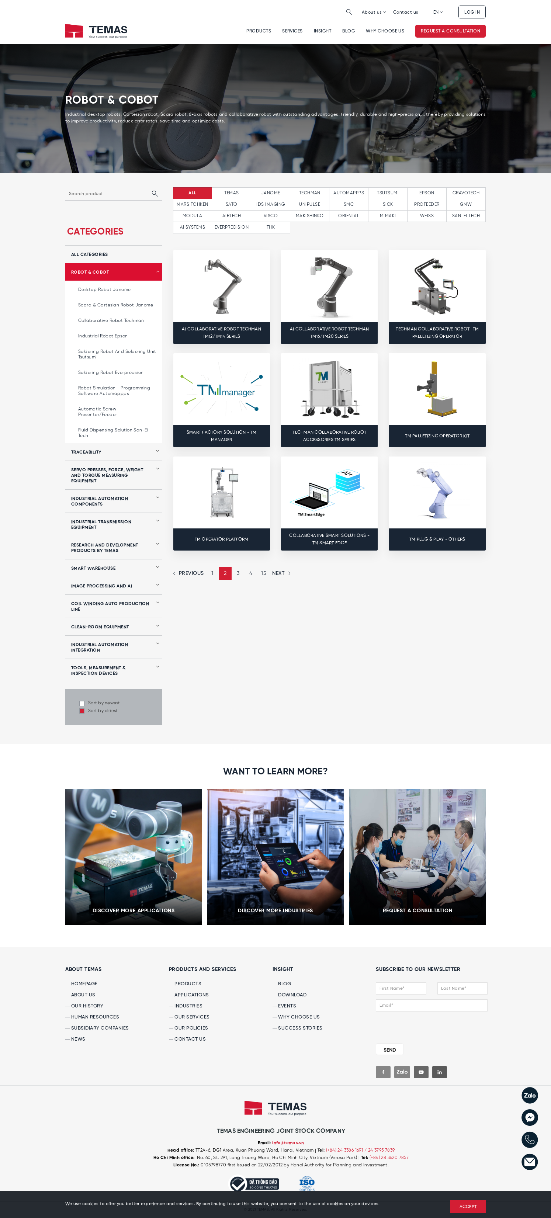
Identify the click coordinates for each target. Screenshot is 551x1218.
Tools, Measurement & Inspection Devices (98, 671)
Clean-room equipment (100, 627)
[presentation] (420, 1025)
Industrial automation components (99, 502)
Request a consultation (450, 31)
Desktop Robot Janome (104, 289)
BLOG (282, 984)
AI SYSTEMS (192, 227)
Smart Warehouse (93, 568)
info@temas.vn (288, 1143)
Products (258, 31)
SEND (390, 1050)
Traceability (86, 452)
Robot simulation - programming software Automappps (114, 391)
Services (292, 31)
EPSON (426, 193)
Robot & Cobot (90, 272)
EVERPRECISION (232, 227)
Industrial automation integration (99, 648)
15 (263, 573)
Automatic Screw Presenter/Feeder (97, 412)
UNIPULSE (309, 204)
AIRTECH (231, 216)
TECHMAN (309, 193)
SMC (349, 204)
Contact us (406, 12)
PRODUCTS (185, 984)
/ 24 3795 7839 (379, 1150)
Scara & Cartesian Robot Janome (115, 305)
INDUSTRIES (186, 1006)
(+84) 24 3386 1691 (345, 1150)
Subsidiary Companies (97, 1028)
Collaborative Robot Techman (111, 320)
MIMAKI (388, 216)
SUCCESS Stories (298, 1028)
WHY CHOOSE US (385, 31)
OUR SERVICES (189, 1017)
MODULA (192, 216)
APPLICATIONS (189, 995)
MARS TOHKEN (192, 204)
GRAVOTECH (466, 193)
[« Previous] (189, 573)
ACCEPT (468, 1207)
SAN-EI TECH (466, 216)
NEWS (75, 1039)
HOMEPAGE (81, 984)
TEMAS (231, 193)
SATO (232, 204)
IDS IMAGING (270, 204)
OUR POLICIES (188, 1028)
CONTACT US (187, 1039)
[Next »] (280, 573)
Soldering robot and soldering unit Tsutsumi (117, 354)
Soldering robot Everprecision (111, 372)
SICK (388, 204)
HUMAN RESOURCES (92, 1017)
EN (438, 12)
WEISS (427, 216)
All (192, 193)
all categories (89, 255)
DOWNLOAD (290, 995)
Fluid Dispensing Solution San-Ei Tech (113, 433)
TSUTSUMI (388, 193)
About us (374, 12)
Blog (348, 31)
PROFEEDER (426, 204)
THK (271, 227)
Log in (472, 12)
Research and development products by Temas (104, 548)
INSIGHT (322, 31)
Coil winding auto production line (110, 607)
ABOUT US (80, 995)
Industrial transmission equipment (101, 525)
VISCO (271, 216)
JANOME (270, 193)
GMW (466, 204)
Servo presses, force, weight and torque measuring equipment (107, 475)
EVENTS (285, 1006)
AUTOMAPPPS (348, 193)
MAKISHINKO (310, 216)
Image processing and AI (101, 586)
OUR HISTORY (84, 1006)
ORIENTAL (348, 216)
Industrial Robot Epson (103, 336)
